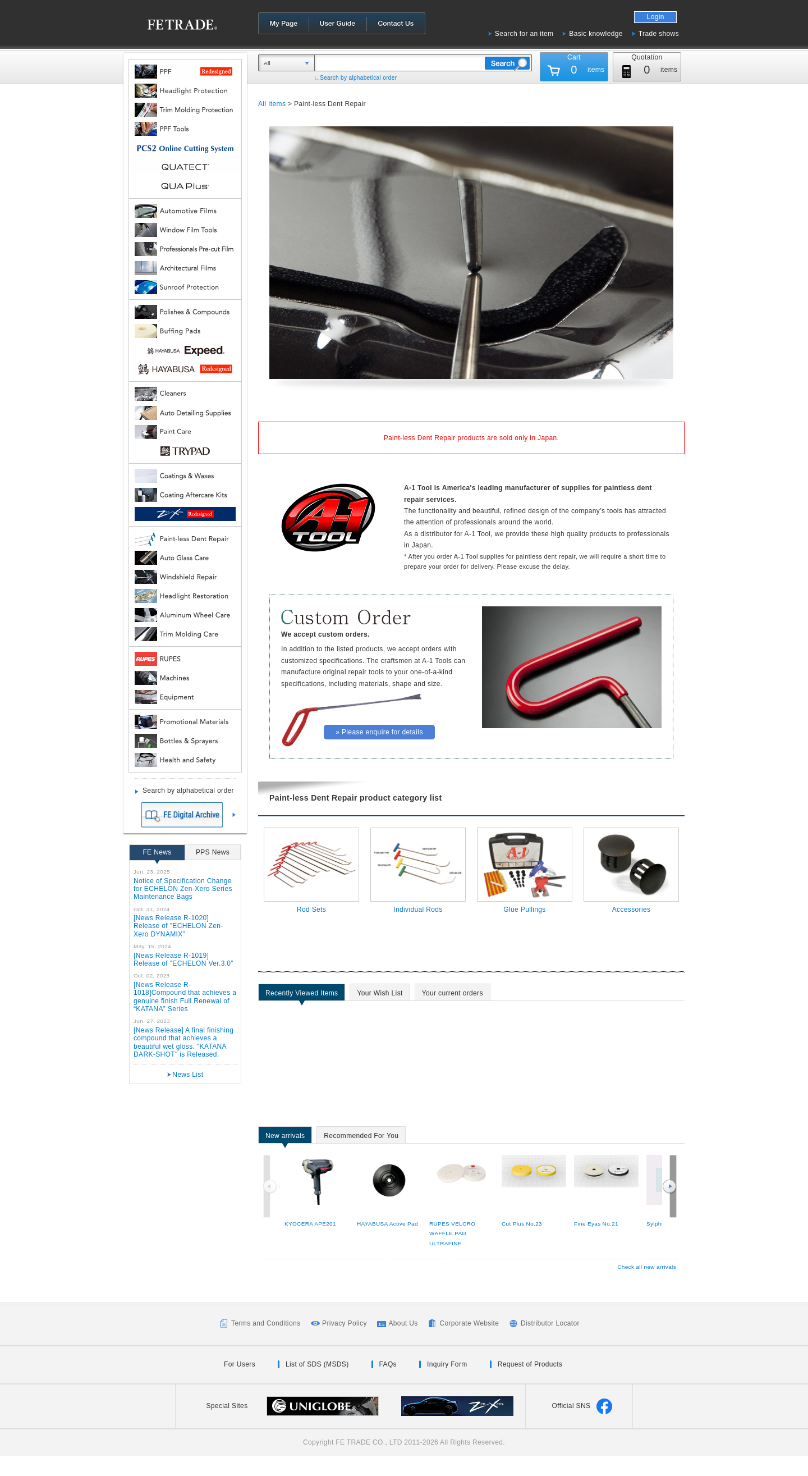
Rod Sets (311, 909)
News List (187, 1075)
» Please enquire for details (379, 732)
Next (669, 1186)
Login (655, 17)
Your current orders (452, 994)
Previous (271, 1186)
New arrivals (285, 1137)
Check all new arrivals (646, 1267)
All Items (272, 104)
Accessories (631, 909)
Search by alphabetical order (358, 78)
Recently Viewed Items (302, 994)
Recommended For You (361, 1137)
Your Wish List (379, 994)
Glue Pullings (524, 909)
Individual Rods (417, 909)
